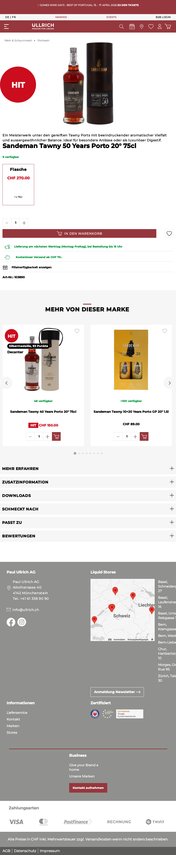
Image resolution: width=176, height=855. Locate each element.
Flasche (18, 169)
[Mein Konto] (159, 26)
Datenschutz (25, 851)
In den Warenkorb (79, 233)
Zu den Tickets (128, 5)
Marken (13, 726)
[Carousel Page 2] (79, 453)
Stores (12, 733)
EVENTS (111, 17)
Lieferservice (17, 713)
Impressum (50, 851)
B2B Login (163, 17)
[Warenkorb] (167, 26)
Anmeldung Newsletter (117, 692)
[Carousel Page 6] (94, 453)
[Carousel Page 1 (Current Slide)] (75, 453)
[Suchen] (120, 26)
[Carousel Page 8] (101, 453)
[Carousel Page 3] (83, 453)
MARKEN (61, 17)
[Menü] (6, 26)
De (7, 17)
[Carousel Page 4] (87, 453)
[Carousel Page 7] (98, 453)
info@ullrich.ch (25, 610)
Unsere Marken (82, 776)
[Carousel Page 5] (90, 453)
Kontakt (13, 719)
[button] (88, 468)
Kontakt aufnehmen (88, 788)
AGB (6, 851)
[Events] (131, 27)
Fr (14, 17)
